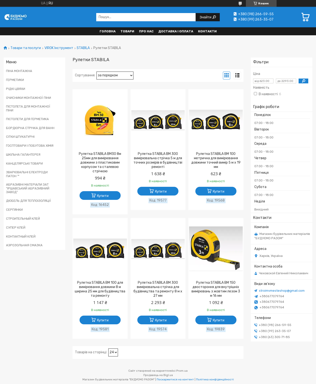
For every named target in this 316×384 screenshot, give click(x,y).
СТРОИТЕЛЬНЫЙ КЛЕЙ (23, 218)
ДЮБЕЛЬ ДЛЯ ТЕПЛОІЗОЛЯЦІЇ (28, 201)
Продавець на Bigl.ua (158, 375)
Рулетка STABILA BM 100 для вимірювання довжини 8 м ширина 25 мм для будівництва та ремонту (100, 289)
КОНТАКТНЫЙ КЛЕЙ (21, 236)
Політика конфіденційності (215, 379)
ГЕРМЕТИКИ (15, 80)
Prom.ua (182, 370)
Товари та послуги (25, 48)
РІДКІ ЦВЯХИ (15, 89)
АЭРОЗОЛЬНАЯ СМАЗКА (24, 245)
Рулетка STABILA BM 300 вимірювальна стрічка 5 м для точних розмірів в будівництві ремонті (157, 160)
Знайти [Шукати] (205, 17)
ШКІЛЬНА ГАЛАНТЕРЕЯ (23, 154)
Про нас (146, 31)
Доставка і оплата (175, 31)
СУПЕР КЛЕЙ (15, 227)
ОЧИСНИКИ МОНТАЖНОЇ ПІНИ (28, 98)
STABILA (83, 48)
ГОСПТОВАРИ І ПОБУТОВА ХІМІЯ (29, 145)
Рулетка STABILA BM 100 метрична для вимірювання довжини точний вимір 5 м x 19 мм (216, 160)
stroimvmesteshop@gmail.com (282, 290)
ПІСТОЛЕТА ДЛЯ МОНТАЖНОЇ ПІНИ (28, 108)
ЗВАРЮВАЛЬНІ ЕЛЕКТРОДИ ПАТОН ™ (27, 174)
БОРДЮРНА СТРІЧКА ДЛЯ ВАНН (30, 128)
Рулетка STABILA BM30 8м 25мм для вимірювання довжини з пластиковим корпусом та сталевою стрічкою (100, 162)
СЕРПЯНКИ (14, 209)
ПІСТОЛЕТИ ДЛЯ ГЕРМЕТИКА (27, 119)
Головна (108, 31)
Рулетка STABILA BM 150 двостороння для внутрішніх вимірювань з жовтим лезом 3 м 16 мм (215, 289)
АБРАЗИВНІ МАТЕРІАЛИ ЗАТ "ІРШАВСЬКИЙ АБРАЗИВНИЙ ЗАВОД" (27, 188)
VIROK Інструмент (58, 48)
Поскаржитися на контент (175, 379)
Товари (127, 31)
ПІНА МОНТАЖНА (19, 71)
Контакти (207, 31)
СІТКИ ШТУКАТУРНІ (20, 136)
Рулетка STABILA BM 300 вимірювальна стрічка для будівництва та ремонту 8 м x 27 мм (157, 289)
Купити (103, 196)
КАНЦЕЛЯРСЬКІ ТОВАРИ (24, 163)
